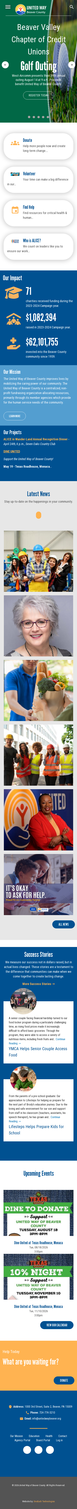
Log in (59, 1440)
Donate (27, 140)
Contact (62, 1436)
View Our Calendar (56, 1325)
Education (34, 1436)
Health (48, 1436)
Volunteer (29, 173)
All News (64, 924)
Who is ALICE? (32, 240)
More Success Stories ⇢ (38, 984)
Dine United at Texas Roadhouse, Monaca (38, 1242)
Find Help (28, 207)
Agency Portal (22, 1440)
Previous (5, 63)
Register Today (39, 95)
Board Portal (43, 1440)
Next (71, 63)
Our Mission (16, 1436)
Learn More (14, 416)
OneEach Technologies (44, 1501)
